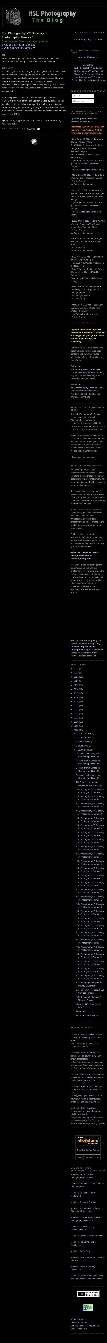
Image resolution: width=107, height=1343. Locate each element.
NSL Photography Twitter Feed (86, 369)
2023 (76, 668)
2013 (76, 709)
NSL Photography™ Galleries (88, 39)
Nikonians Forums (79, 583)
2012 (76, 713)
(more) (100, 1068)
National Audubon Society (91, 1236)
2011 (76, 718)
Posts (76, 96)
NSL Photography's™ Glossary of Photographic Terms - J (24, 35)
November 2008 (84, 737)
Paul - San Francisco (90, 1053)
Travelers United (93, 571)
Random (89, 1157)
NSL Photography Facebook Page (87, 388)
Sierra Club (84, 1251)
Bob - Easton (87, 1086)
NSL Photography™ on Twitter (88, 68)
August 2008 (82, 746)
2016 (76, 697)
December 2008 (84, 733)
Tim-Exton (85, 1074)
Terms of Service (78, 1319)
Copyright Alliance (87, 1202)
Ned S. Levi (96, 473)
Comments (79, 101)
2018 (76, 689)
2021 (76, 677)
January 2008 (82, 750)
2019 (76, 685)
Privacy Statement (79, 1322)
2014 (76, 705)
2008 (76, 730)
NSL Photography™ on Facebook (88, 71)
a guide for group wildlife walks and (87, 1077)
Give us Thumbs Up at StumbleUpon (88, 80)
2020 (76, 681)
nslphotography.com (81, 558)
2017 (76, 693)
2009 (76, 726)
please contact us (9, 124)
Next (79, 1157)
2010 (76, 722)
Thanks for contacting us (87, 1015)
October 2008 (82, 742)
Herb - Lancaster (88, 1108)
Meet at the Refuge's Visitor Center (87, 170)
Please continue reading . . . (83, 457)
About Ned (80, 1011)
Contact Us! (88, 65)
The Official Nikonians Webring (88, 1150)
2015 (76, 701)
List (97, 1157)
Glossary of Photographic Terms (88, 74)
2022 (76, 673)
